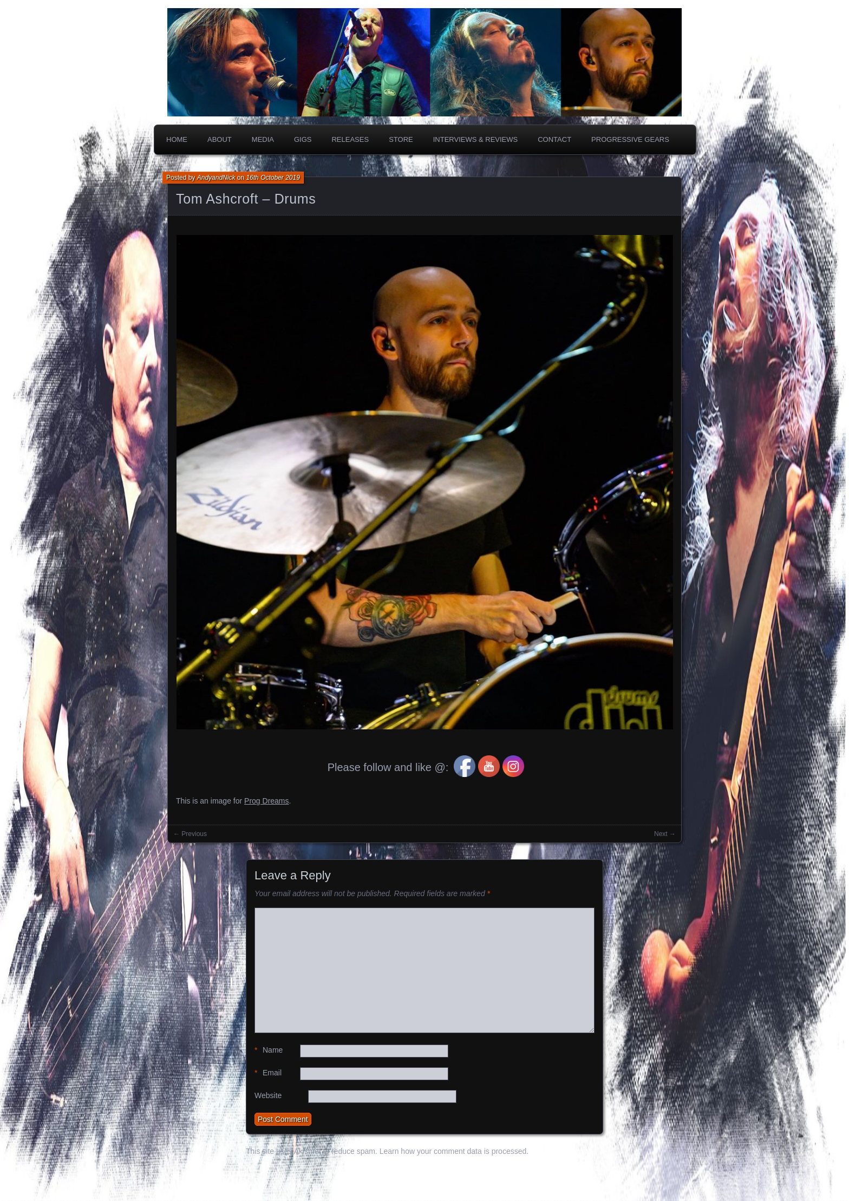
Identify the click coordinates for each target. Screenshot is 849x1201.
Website (268, 1095)
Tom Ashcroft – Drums (246, 198)
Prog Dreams (266, 801)
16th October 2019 (272, 177)
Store (401, 139)
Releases (350, 139)
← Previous (190, 834)
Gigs (303, 139)
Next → (665, 834)
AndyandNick (216, 177)
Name (268, 1050)
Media (263, 139)
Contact (554, 139)
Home (176, 139)
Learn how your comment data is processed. (454, 1151)
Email (268, 1073)
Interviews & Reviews (475, 139)
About (219, 139)
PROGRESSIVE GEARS (630, 139)
